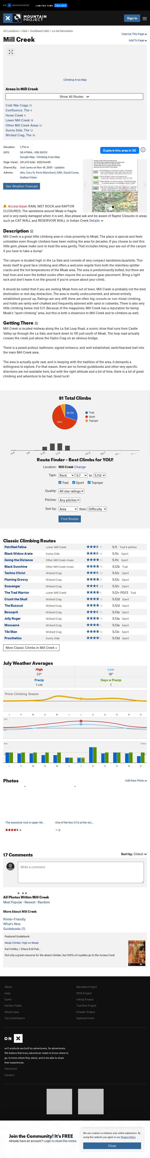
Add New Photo (136, 780)
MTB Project (83, 993)
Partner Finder (13, 1005)
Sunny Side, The (17, 130)
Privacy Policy (128, 1137)
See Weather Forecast (22, 186)
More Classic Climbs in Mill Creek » (31, 647)
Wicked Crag (53, 573)
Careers (9, 1075)
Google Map (27, 157)
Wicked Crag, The (18, 135)
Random (44, 902)
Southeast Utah (39, 31)
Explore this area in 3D (119, 150)
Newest (29, 902)
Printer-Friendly (14, 919)
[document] (112, 1140)
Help (7, 993)
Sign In (132, 18)
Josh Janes (26, 167)
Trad (64, 482)
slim (22, 172)
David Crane (71, 172)
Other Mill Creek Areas (22, 125)
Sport (78, 482)
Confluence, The (17, 110)
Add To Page (138, 40)
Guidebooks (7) (14, 929)
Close (112, 1146)
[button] (87, 186)
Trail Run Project (86, 1005)
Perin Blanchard (45, 172)
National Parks (85, 1018)
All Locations (11, 31)
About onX (10, 1068)
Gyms (7, 999)
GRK (59, 172)
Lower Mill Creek (18, 120)
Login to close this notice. (60, 1141)
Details (96, 220)
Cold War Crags (17, 105)
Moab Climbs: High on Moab (22, 942)
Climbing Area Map (75, 79)
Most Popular (12, 902)
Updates (59, 167)
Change (80, 467)
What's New (12, 924)
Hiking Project (84, 999)
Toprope (95, 482)
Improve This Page (134, 34)
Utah (24, 31)
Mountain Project (86, 986)
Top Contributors (14, 1018)
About (8, 986)
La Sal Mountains (62, 31)
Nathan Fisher (28, 177)
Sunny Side (53, 553)
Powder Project (85, 1012)
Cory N (30, 172)
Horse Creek (14, 115)
